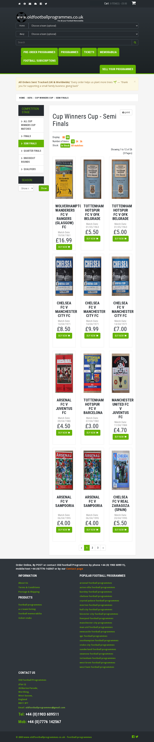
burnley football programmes (96, 591)
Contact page (74, 568)
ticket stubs (25, 618)
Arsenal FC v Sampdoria (64, 501)
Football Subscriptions (39, 60)
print (126, 112)
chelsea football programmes (96, 596)
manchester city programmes (96, 622)
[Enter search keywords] (74, 42)
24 (77, 141)
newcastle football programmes (97, 631)
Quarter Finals (31, 150)
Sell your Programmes (117, 69)
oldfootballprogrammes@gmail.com (45, 707)
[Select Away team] (83, 34)
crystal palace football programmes (99, 600)
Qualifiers (28, 169)
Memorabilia (108, 52)
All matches (77, 145)
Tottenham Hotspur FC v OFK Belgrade (94, 212)
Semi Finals (29, 143)
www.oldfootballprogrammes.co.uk (44, 737)
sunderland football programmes (98, 649)
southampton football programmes (99, 640)
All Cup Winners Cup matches (28, 125)
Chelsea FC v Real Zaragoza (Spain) (120, 503)
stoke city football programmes (97, 644)
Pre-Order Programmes (39, 52)
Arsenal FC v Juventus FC (64, 406)
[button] (135, 42)
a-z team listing (27, 609)
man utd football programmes (96, 627)
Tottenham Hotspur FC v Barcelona (94, 406)
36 (81, 141)
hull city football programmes (96, 609)
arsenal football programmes (96, 582)
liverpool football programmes (96, 618)
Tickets (89, 52)
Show (44, 188)
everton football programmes (96, 605)
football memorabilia (30, 613)
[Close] (135, 81)
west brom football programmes (97, 662)
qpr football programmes (93, 636)
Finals (26, 136)
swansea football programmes (96, 653)
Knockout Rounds (28, 160)
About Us (23, 582)
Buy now (64, 247)
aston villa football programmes (97, 587)
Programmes (69, 52)
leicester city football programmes (99, 613)
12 (73, 141)
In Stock (65, 145)
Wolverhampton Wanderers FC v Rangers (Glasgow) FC (69, 216)
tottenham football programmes (98, 658)
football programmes (30, 604)
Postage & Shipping (28, 591)
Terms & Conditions (29, 587)
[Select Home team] (83, 26)
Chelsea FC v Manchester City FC (66, 309)
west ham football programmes (97, 667)
